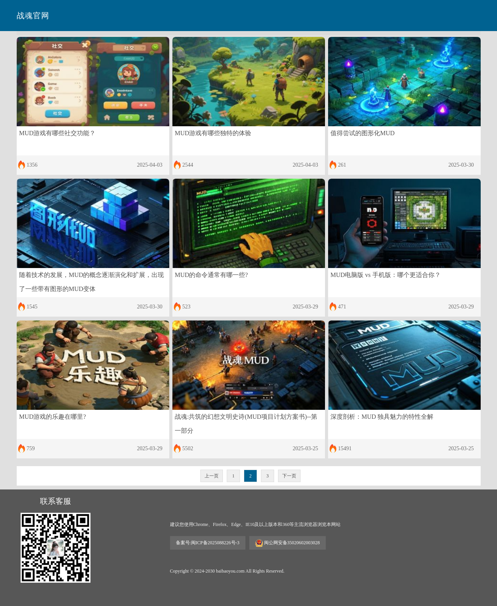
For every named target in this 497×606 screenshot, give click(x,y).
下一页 (289, 476)
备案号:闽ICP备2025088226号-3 (208, 542)
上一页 (212, 476)
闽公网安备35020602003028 (287, 543)
